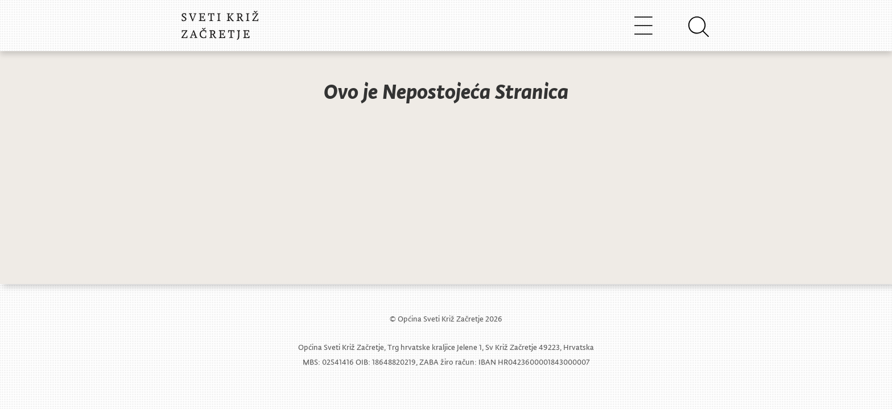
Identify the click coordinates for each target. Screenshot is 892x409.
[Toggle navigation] (643, 25)
